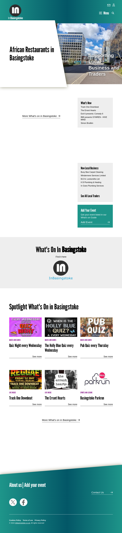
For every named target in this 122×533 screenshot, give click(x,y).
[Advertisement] (41, 139)
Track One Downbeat (90, 107)
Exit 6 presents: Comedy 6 (92, 114)
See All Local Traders (90, 196)
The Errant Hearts (88, 110)
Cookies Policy (15, 520)
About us (15, 485)
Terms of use (28, 520)
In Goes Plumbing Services (92, 186)
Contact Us (97, 492)
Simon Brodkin (87, 123)
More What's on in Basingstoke (39, 116)
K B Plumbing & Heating (91, 182)
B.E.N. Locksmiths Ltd (90, 179)
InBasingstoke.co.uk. (22, 523)
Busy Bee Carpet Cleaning (92, 172)
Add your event (35, 485)
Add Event (86, 222)
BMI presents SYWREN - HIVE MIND (94, 118)
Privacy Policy (40, 520)
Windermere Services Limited (93, 176)
